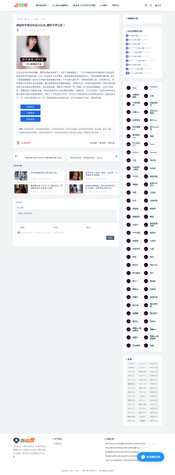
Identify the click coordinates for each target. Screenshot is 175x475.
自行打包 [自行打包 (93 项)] (142, 408)
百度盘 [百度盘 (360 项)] (142, 396)
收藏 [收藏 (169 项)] (153, 388)
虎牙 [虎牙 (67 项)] (153, 408)
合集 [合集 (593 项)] (142, 376)
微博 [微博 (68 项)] (131, 384)
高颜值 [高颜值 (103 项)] (142, 421)
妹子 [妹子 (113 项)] (131, 380)
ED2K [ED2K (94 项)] (153, 363)
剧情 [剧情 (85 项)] (131, 376)
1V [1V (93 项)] (131, 363)
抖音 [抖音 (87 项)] (153, 384)
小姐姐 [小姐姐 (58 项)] (142, 380)
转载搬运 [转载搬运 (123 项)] (142, 417)
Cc (23, 143)
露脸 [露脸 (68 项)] (153, 417)
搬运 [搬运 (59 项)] (142, 388)
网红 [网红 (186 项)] (142, 404)
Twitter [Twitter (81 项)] (153, 367)
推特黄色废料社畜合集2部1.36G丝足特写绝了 (124, 456)
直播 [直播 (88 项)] (153, 396)
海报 (103, 143)
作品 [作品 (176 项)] (153, 372)
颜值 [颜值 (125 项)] (131, 421)
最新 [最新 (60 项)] (131, 392)
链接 (112, 143)
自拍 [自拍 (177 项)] (131, 408)
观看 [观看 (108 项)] (131, 413)
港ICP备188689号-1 (90, 471)
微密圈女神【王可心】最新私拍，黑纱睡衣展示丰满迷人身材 (46, 187)
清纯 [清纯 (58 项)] (142, 392)
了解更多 (30, 113)
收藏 (93, 143)
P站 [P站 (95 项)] (142, 367)
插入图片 (21, 208)
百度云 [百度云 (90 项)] (131, 396)
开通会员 (58, 443)
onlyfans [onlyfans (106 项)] (131, 367)
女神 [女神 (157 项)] (153, 376)
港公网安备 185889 (107, 471)
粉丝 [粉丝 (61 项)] (142, 400)
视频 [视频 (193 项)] (142, 413)
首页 (28, 19)
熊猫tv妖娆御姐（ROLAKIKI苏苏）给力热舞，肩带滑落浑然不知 (101, 187)
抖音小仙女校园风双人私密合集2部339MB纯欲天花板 (127, 460)
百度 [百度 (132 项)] (153, 392)
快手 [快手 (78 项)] (142, 384)
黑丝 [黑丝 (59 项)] (153, 421)
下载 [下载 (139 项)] (131, 372)
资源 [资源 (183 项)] (153, 413)
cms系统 (36, 19)
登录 (158, 5)
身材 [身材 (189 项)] (131, 417)
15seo (77, 471)
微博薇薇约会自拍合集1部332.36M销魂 (121, 452)
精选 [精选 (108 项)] (153, 400)
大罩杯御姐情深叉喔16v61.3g (43, 173)
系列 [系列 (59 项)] (131, 404)
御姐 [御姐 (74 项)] (153, 380)
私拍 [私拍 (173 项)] (131, 400)
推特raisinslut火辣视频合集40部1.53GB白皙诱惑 (125, 443)
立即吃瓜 (30, 107)
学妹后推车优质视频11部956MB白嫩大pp (122, 448)
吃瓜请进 (30, 119)
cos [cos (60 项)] (142, 363)
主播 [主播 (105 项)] (142, 372)
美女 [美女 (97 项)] (153, 404)
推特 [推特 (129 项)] (131, 388)
